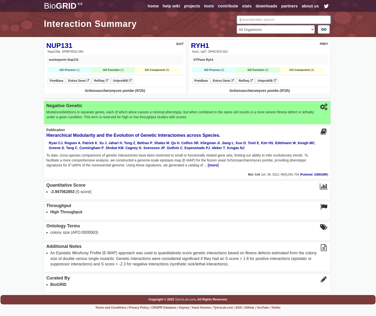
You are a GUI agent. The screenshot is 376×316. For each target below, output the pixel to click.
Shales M (161, 143)
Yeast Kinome (201, 307)
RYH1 (200, 45)
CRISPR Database (163, 307)
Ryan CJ (56, 143)
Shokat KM (114, 148)
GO (323, 29)
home (153, 6)
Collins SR (190, 143)
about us (310, 6)
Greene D (56, 148)
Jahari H (115, 143)
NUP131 (59, 45)
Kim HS (267, 143)
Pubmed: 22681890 (314, 174)
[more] (213, 165)
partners (289, 6)
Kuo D (241, 143)
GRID (63, 5)
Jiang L (228, 143)
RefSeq (101, 80)
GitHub (249, 307)
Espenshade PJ (197, 148)
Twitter (276, 307)
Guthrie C (175, 148)
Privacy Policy (139, 307)
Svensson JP (154, 148)
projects (192, 6)
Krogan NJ (235, 148)
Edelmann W (285, 143)
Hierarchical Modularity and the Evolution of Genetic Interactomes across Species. (133, 135)
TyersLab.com (185, 299)
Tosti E (253, 143)
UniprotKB (122, 80)
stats (247, 6)
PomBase (56, 80)
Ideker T (218, 148)
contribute (228, 6)
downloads (266, 6)
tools (209, 6)
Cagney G (133, 148)
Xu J (103, 143)
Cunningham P (91, 148)
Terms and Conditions (110, 307)
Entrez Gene (78, 80)
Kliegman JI (210, 143)
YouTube (262, 307)
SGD (239, 307)
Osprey (184, 307)
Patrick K (89, 143)
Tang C (71, 148)
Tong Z (129, 143)
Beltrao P (144, 143)
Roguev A (73, 143)
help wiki (171, 6)
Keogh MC (306, 143)
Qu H (175, 143)
